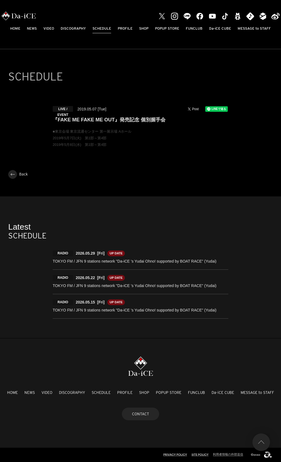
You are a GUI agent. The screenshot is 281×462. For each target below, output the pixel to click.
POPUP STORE (167, 28)
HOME (15, 28)
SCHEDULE (101, 28)
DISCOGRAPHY (73, 28)
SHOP (143, 28)
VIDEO (48, 28)
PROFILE (125, 28)
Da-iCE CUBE (220, 28)
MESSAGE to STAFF (254, 28)
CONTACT (140, 414)
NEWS (32, 28)
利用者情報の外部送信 (228, 454)
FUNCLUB (194, 28)
